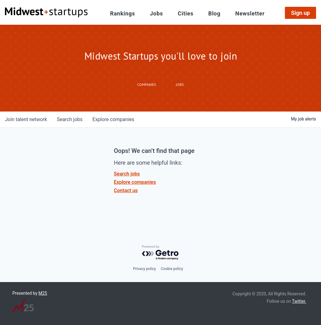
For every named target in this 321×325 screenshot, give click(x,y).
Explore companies (135, 182)
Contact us (126, 190)
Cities (186, 13)
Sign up (300, 13)
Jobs (156, 13)
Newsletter (250, 13)
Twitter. (299, 301)
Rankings (122, 13)
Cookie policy (172, 269)
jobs (69, 119)
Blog (214, 13)
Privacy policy (144, 269)
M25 (43, 293)
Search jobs (127, 174)
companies (113, 119)
